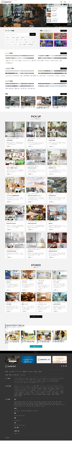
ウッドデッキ (28, 37)
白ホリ (13, 42)
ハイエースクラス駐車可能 (40, 407)
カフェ (40, 395)
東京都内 (15, 419)
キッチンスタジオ (28, 395)
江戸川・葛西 (27, 422)
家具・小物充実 (33, 86)
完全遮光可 (49, 412)
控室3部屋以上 (52, 406)
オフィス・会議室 (44, 395)
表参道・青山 (17, 105)
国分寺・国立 (43, 422)
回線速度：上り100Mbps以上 (28, 413)
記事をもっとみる (36, 363)
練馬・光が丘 (26, 424)
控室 (39, 406)
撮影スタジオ (22, 395)
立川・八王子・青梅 (32, 424)
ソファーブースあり (15, 86)
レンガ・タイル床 (29, 406)
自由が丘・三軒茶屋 (62, 419)
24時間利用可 (58, 410)
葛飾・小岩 (22, 422)
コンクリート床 (35, 406)
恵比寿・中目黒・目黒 (9, 105)
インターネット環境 (55, 412)
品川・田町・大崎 (23, 105)
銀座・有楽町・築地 (25, 421)
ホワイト (23, 403)
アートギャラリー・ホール (54, 397)
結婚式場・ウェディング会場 (50, 398)
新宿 (57, 419)
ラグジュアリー (28, 403)
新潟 (15, 443)
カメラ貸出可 (30, 410)
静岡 (17, 443)
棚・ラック (36, 409)
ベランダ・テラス (23, 409)
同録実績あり (26, 412)
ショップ (45, 397)
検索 (32, 34)
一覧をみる (63, 30)
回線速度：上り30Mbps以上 (18, 413)
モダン (16, 42)
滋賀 (17, 438)
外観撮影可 (25, 44)
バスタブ (14, 44)
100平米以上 (23, 37)
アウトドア (7, 39)
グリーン (20, 403)
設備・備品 (64, 409)
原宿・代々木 (32, 419)
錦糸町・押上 (61, 422)
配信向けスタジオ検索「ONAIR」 (14, 392)
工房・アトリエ (30, 398)
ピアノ (28, 39)
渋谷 (28, 419)
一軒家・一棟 (36, 395)
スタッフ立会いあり (17, 412)
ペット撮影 (19, 44)
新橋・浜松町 (38, 424)
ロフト (30, 42)
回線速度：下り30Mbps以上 (38, 413)
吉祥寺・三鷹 (32, 422)
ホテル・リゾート (24, 398)
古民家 (48, 397)
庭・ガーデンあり (43, 86)
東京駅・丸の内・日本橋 (50, 422)
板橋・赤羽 (56, 422)
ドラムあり (16, 410)
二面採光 (45, 412)
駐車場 (29, 407)
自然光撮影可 (41, 412)
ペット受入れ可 (52, 410)
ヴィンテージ (50, 403)
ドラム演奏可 (31, 412)
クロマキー (21, 39)
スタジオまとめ (22, 392)
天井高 (57, 406)
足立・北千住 (16, 424)
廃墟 (17, 39)
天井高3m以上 (61, 406)
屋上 (32, 395)
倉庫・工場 (58, 395)
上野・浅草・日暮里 (57, 421)
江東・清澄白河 (37, 422)
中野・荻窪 (62, 421)
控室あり (17, 37)
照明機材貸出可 (35, 410)
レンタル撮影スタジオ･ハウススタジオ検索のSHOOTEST (6, 2)
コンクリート (21, 42)
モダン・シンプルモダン (57, 403)
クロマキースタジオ (17, 398)
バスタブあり (63, 86)
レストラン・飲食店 (17, 397)
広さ (20, 407)
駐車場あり (33, 407)
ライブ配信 (13, 37)
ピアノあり (20, 410)
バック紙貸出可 (41, 410)
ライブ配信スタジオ (9, 68)
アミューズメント (9, 44)
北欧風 (36, 403)
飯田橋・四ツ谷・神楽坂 (49, 421)
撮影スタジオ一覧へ (57, 24)
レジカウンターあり (51, 409)
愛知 (24, 443)
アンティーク (8, 42)
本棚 (33, 42)
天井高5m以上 (16, 407)
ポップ (33, 403)
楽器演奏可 (36, 412)
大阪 (15, 438)
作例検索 (6, 392)
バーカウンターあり (50, 86)
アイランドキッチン (48, 407)
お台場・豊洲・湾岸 (44, 424)
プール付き (57, 86)
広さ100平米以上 (26, 86)
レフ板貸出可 (25, 410)
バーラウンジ (23, 397)
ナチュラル (16, 403)
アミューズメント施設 (59, 398)
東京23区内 (19, 419)
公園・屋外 (43, 398)
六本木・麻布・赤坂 (31, 105)
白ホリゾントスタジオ (29, 397)
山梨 (19, 443)
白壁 (25, 39)
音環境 (22, 412)
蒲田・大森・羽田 (17, 422)
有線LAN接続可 (61, 412)
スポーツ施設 (62, 397)
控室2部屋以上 (47, 406)
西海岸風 (39, 403)
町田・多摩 (49, 424)
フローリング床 (16, 406)
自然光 (26, 42)
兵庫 (19, 438)
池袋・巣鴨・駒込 (32, 421)
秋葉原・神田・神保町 (17, 421)
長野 (22, 443)
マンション (13, 39)
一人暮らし (7, 37)
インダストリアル (44, 403)
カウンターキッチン (55, 407)
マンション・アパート (51, 395)
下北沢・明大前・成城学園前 (40, 421)
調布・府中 (21, 424)
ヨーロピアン (64, 403)
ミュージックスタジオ (37, 398)
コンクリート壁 (8, 86)
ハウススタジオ (16, 395)
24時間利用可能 (30, 44)
